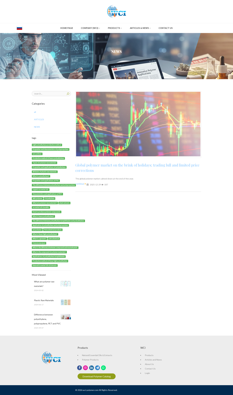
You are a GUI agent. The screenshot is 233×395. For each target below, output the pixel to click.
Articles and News (153, 359)
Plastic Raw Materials (44, 300)
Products (149, 355)
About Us (149, 364)
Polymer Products (90, 359)
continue (80, 183)
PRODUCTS (115, 28)
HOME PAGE (66, 28)
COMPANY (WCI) (90, 28)
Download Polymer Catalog (96, 376)
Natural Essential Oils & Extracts (97, 355)
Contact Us (150, 368)
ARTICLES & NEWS (140, 28)
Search (68, 93)
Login (147, 373)
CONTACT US (166, 28)
